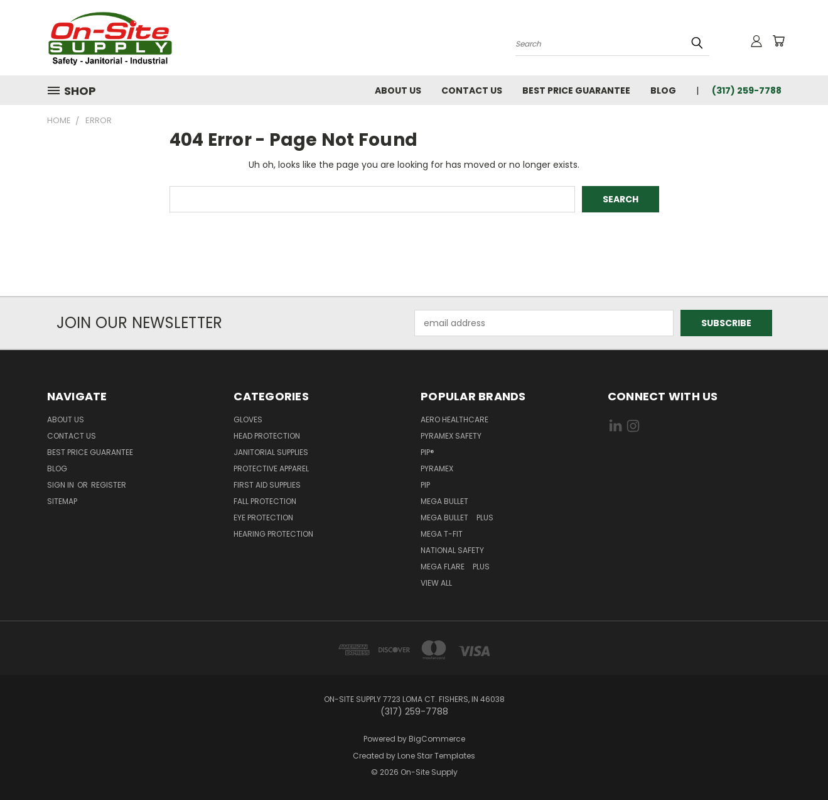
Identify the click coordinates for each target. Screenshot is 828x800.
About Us (398, 90)
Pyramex (437, 468)
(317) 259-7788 (747, 90)
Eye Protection (263, 517)
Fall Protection (265, 501)
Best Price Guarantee (576, 90)
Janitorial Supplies (271, 452)
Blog (663, 90)
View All (436, 583)
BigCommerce (437, 738)
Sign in (61, 484)
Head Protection (267, 435)
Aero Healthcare (454, 419)
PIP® (427, 452)
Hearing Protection (273, 534)
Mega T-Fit (445, 534)
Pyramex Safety (451, 435)
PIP (425, 484)
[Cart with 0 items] (778, 41)
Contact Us (471, 90)
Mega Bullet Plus (457, 517)
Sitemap (62, 501)
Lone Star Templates (436, 755)
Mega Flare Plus (455, 566)
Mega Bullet (448, 501)
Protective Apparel (271, 468)
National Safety (452, 550)
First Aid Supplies (267, 484)
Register (108, 484)
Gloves (248, 419)
